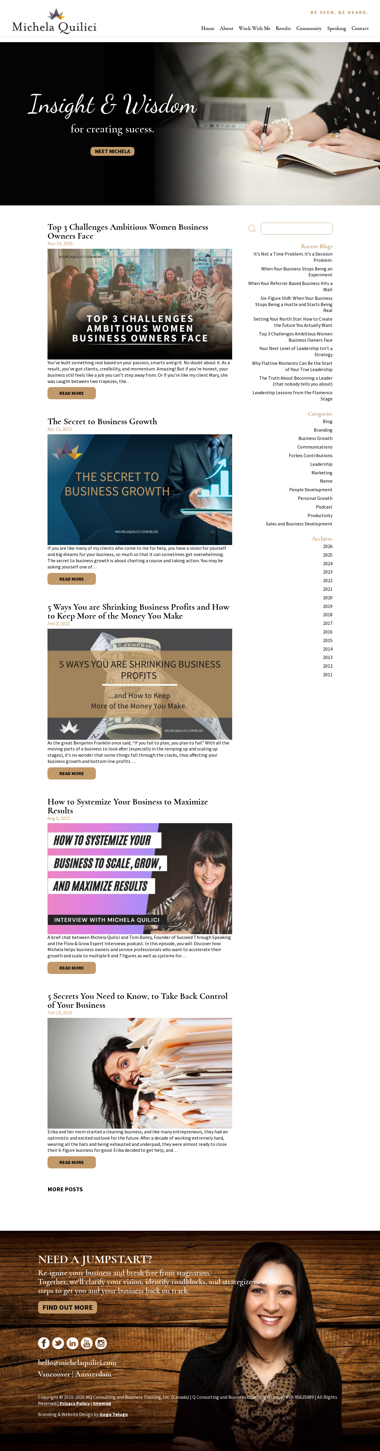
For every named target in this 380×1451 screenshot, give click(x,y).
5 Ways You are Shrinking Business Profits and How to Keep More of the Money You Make (138, 611)
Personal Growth (315, 498)
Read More (71, 393)
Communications (314, 447)
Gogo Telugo (113, 1414)
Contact (360, 28)
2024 (327, 563)
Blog (327, 421)
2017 (327, 623)
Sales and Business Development (299, 524)
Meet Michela (112, 151)
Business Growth (315, 438)
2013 (327, 657)
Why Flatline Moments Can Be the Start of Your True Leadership (292, 366)
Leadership (321, 464)
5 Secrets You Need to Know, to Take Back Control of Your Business (138, 1000)
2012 (327, 666)
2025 (327, 555)
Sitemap (102, 1403)
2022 (327, 580)
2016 (327, 632)
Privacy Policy (75, 1403)
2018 (327, 614)
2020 (327, 598)
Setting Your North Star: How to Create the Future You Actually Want (293, 322)
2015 (327, 640)
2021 (327, 589)
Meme (326, 481)
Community (309, 28)
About (226, 28)
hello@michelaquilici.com (77, 1362)
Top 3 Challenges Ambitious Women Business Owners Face (128, 231)
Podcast (324, 507)
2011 (327, 674)
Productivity (320, 515)
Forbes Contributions (310, 455)
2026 (327, 546)
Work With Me (254, 28)
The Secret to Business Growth (102, 421)
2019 (327, 606)
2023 (327, 572)
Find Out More (67, 1307)
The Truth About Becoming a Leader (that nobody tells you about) (295, 381)
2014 (327, 649)
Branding (323, 430)
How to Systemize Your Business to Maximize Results (128, 806)
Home (207, 28)
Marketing (321, 473)
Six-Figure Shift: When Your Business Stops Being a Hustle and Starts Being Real (293, 304)
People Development (310, 489)
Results (283, 28)
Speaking (336, 28)
